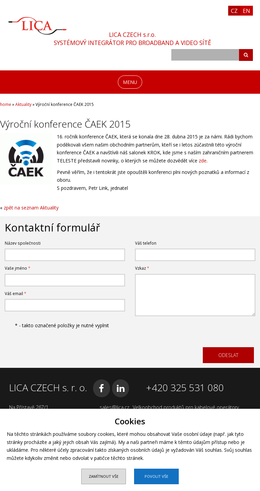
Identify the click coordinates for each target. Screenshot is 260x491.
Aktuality (23, 104)
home (5, 104)
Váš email (15, 293)
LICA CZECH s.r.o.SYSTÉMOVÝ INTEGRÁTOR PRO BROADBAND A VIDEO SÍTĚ (132, 38)
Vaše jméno (17, 268)
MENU (130, 82)
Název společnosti (23, 243)
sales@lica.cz (114, 407)
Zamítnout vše (103, 476)
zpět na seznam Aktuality (31, 207)
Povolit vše (156, 476)
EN (246, 11)
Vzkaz (142, 268)
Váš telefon (145, 243)
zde (203, 160)
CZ (234, 11)
